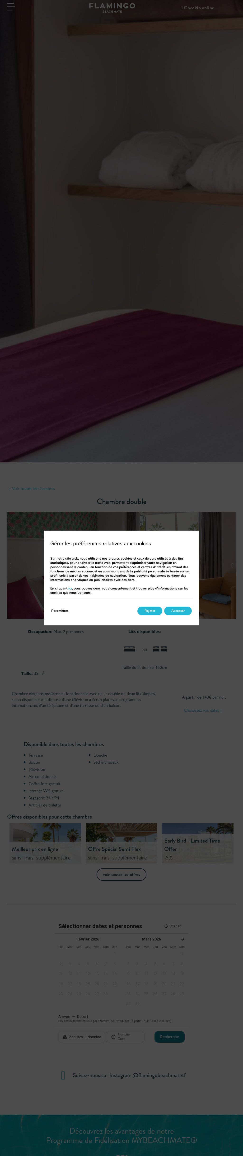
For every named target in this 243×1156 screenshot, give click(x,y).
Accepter (178, 611)
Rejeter (150, 611)
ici (70, 588)
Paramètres (60, 611)
